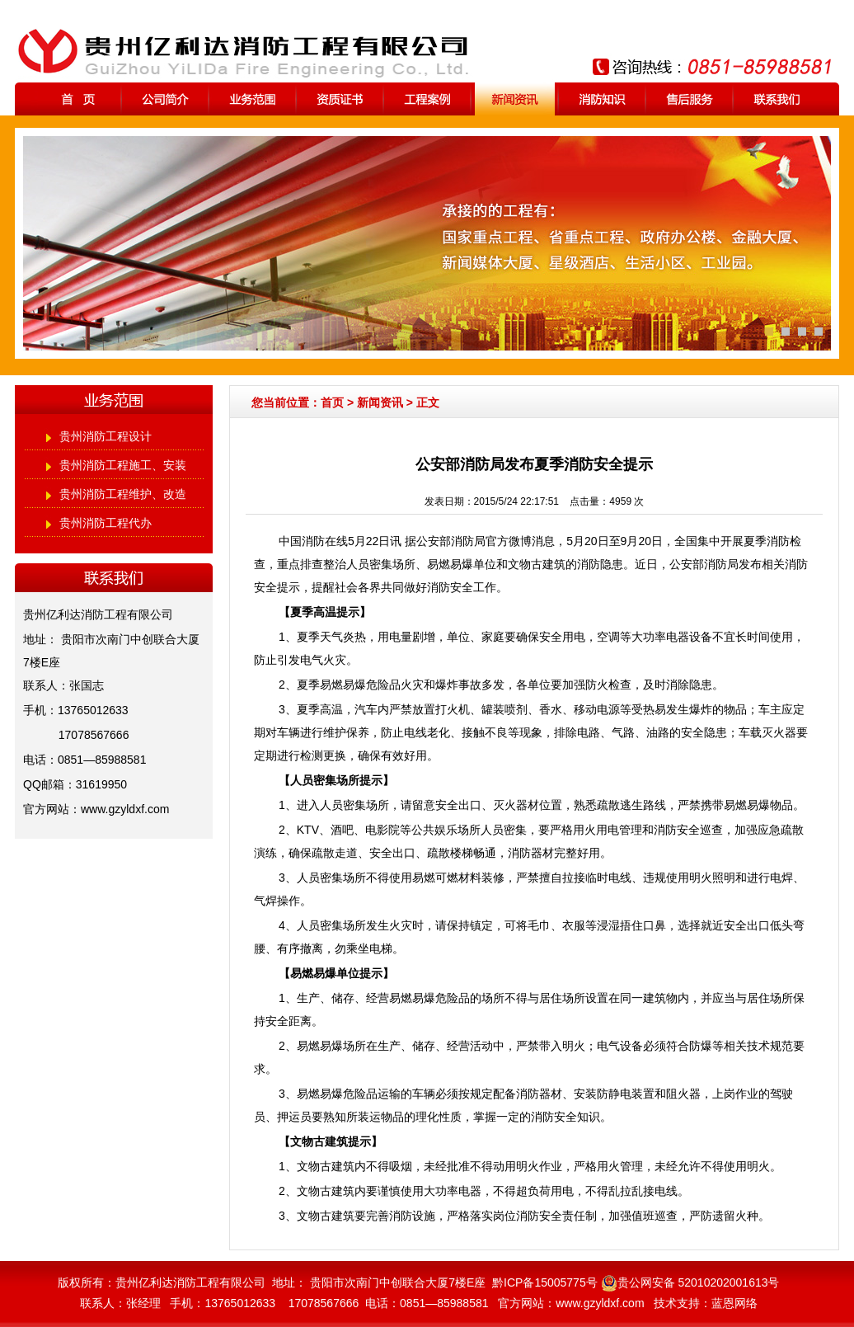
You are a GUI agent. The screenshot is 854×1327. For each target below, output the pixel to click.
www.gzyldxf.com (125, 809)
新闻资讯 (380, 402)
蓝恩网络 (734, 1303)
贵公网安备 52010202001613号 (698, 1282)
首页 (332, 402)
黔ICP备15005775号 (545, 1282)
